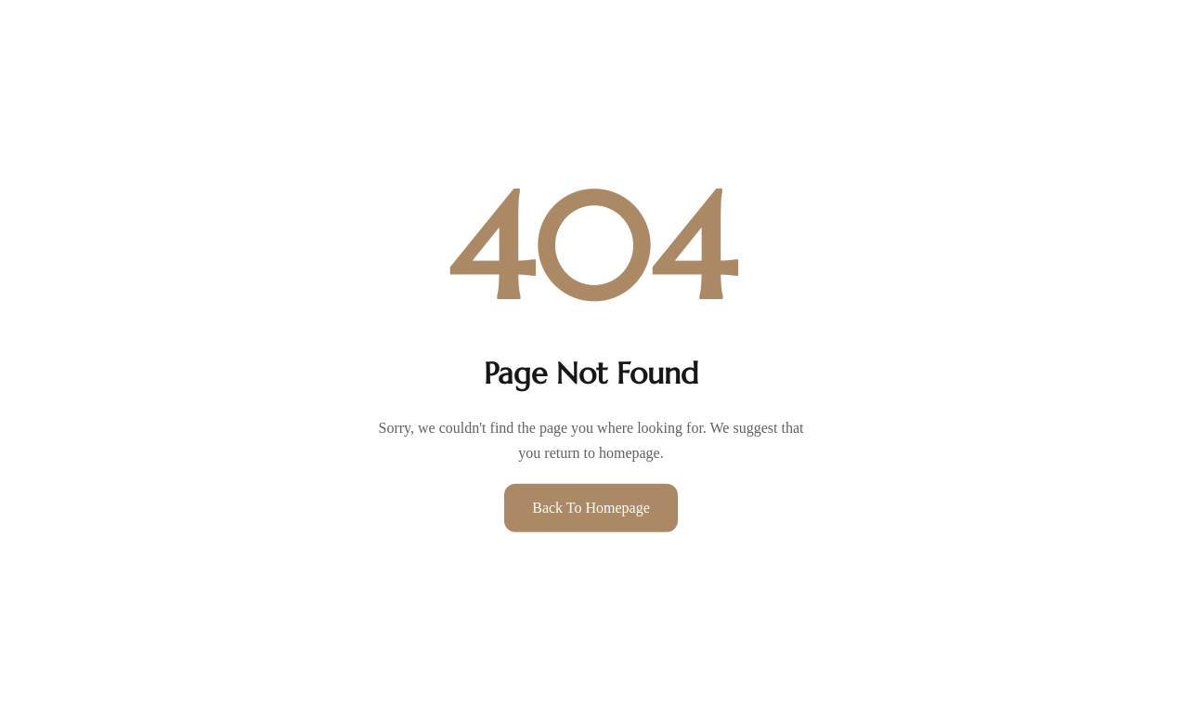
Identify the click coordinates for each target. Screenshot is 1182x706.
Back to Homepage (591, 508)
